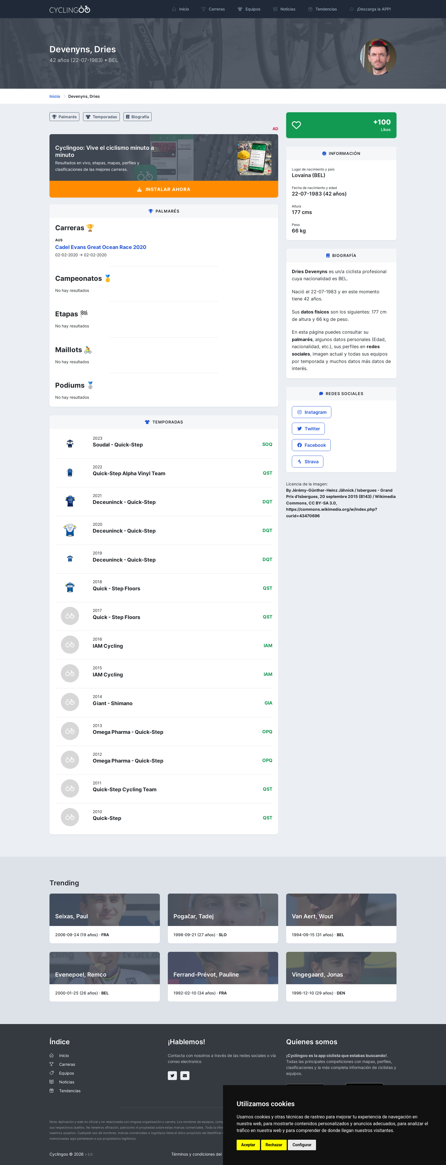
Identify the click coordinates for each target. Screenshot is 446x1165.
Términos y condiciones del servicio (204, 1154)
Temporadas (101, 116)
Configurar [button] (301, 1145)
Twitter (308, 428)
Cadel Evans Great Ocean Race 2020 (100, 247)
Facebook (311, 445)
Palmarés (64, 116)
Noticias (66, 1081)
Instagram (312, 412)
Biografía (137, 116)
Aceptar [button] (248, 1145)
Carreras (67, 1064)
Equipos (66, 1073)
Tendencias (69, 1090)
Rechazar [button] (274, 1145)
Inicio (54, 96)
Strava (308, 461)
